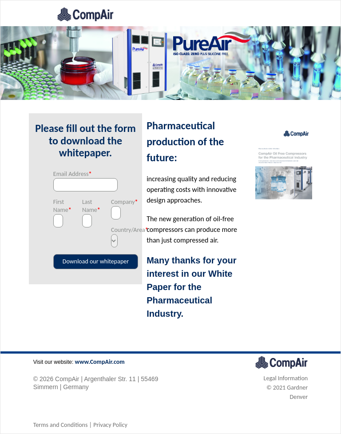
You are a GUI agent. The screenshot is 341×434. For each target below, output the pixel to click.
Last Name (85, 206)
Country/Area (114, 230)
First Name (56, 206)
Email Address (72, 174)
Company (114, 202)
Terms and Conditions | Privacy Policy (80, 425)
